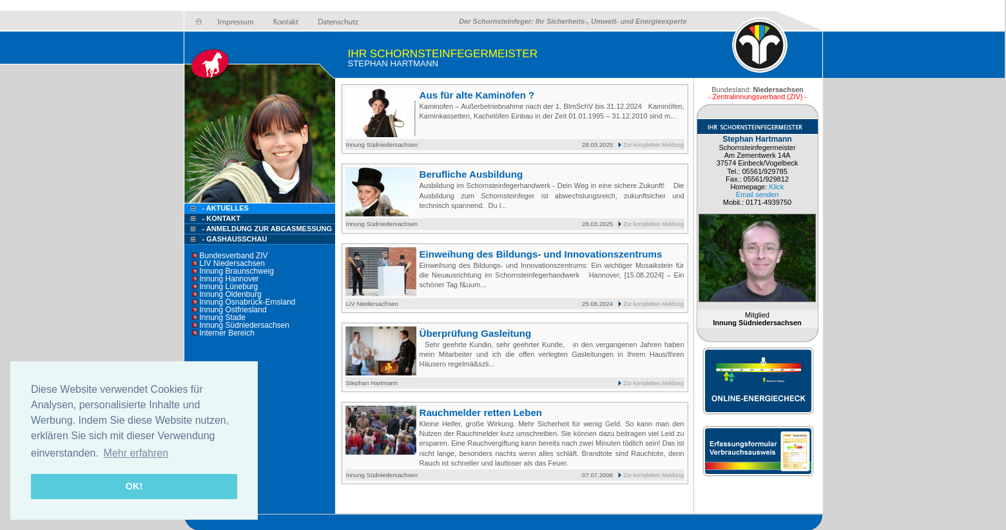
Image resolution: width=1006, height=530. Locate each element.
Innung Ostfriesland (233, 309)
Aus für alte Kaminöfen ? (477, 95)
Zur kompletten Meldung (653, 145)
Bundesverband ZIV (234, 255)
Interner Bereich (227, 332)
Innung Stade (223, 317)
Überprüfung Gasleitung (476, 333)
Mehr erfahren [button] (136, 453)
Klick (776, 187)
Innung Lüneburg (229, 286)
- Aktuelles (224, 208)
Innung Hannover (229, 278)
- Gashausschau (234, 239)
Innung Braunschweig (237, 271)
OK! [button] (134, 486)
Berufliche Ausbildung (471, 174)
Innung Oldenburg (231, 294)
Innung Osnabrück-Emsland (248, 302)
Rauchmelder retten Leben (481, 412)
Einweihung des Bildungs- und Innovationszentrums (541, 254)
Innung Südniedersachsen (244, 325)
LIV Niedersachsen (232, 263)
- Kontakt (220, 218)
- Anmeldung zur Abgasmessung (267, 228)
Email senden (757, 194)
